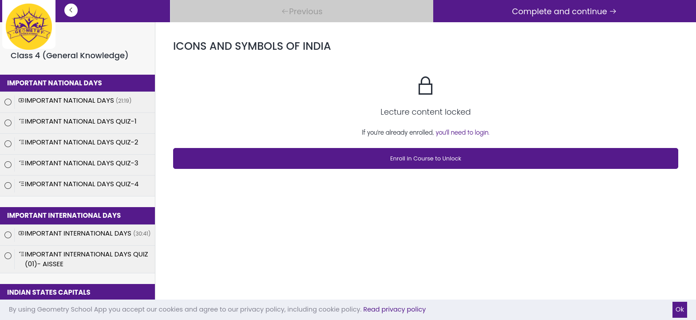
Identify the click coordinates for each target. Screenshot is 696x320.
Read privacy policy (394, 309)
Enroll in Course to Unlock (425, 158)
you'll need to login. (462, 132)
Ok (680, 309)
